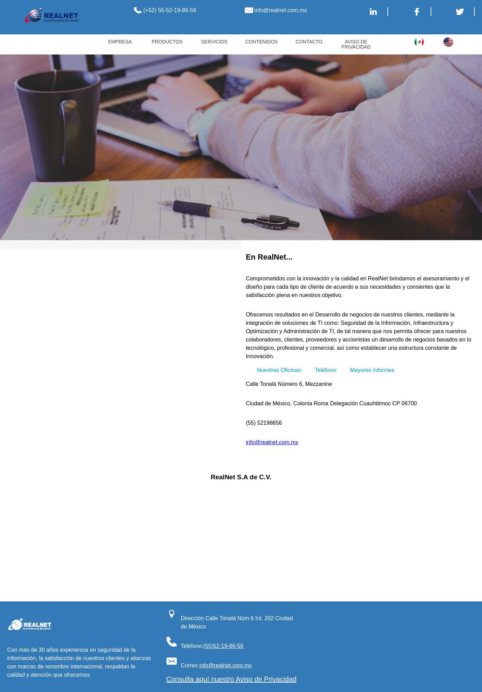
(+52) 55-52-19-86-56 (169, 10)
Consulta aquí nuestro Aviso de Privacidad (231, 679)
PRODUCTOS (167, 41)
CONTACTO (308, 41)
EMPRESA (119, 41)
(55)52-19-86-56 (223, 646)
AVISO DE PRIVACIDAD (356, 44)
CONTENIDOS (262, 41)
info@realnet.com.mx (281, 10)
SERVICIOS (214, 41)
